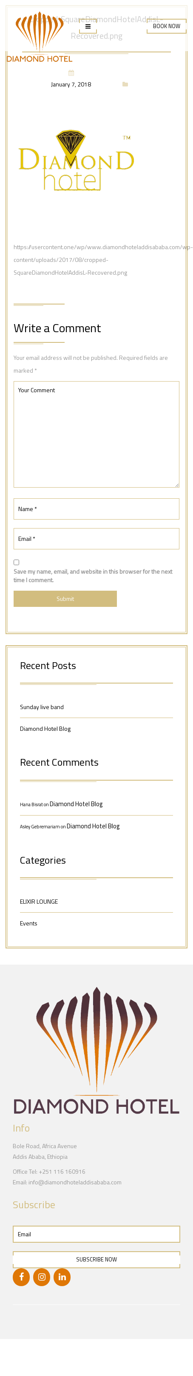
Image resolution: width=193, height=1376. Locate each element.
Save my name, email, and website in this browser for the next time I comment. (93, 575)
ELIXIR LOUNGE (39, 901)
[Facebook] (21, 1277)
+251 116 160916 (62, 1171)
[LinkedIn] (62, 1277)
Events (28, 923)
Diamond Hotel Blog (45, 728)
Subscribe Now (96, 1259)
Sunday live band (42, 706)
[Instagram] (41, 1277)
